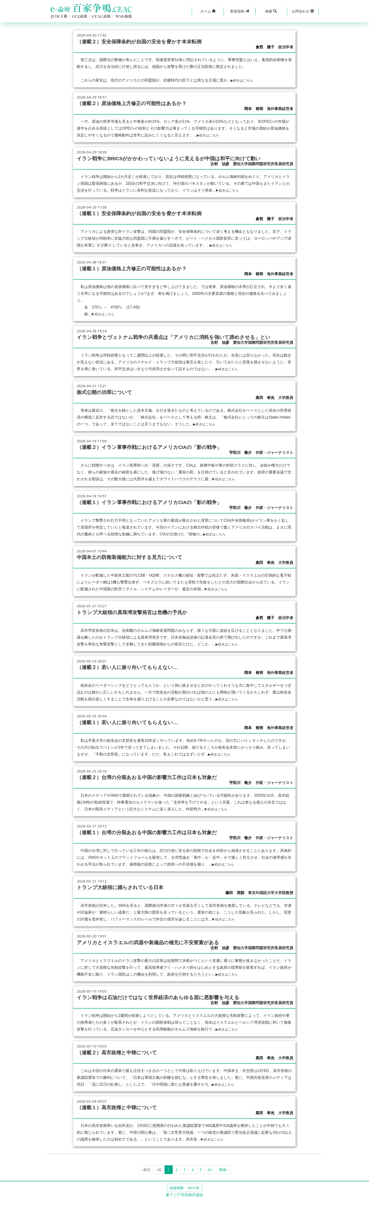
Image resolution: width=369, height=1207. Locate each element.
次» (210, 1176)
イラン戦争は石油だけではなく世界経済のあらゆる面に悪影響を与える (173, 1005)
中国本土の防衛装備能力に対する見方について (139, 566)
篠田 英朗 (234, 901)
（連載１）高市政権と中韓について (124, 1114)
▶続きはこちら (244, 80)
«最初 (145, 1176)
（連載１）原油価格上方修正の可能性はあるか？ (142, 273)
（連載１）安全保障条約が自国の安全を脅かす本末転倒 (151, 218)
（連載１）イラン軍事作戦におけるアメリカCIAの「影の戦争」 (163, 512)
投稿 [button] (239, 11)
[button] (208, 11)
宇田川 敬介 (240, 463)
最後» (223, 1176)
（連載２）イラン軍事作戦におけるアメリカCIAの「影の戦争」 (163, 457)
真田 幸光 (265, 408)
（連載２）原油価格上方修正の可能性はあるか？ (142, 102)
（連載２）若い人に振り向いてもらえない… (137, 676)
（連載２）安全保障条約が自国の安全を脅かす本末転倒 (151, 41)
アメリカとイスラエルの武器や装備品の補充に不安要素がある (161, 950)
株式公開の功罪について (110, 402)
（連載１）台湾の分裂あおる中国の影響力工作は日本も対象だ (160, 840)
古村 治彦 (219, 169)
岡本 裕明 (253, 109)
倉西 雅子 (265, 47)
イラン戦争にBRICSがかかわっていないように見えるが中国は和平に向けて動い (183, 160)
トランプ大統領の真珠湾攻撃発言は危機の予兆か (142, 621)
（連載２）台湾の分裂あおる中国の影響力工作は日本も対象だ (160, 785)
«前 (159, 1176)
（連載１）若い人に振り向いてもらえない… (137, 731)
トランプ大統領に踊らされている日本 (128, 895)
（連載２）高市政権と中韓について (124, 1059)
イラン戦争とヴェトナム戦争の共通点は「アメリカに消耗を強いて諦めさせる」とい (179, 344)
